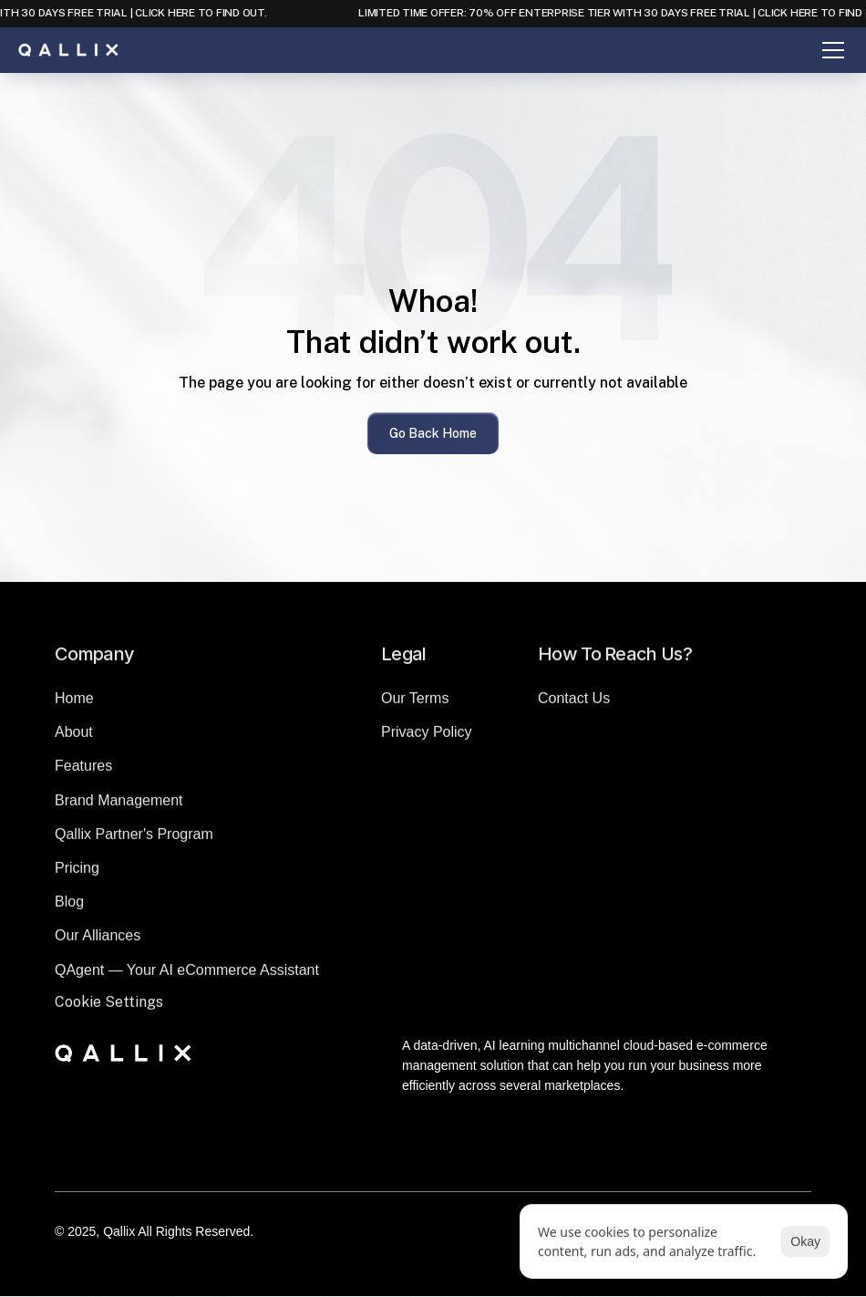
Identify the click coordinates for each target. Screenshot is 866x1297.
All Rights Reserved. (195, 1231)
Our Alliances (97, 941)
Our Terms (414, 704)
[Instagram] (454, 1159)
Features (83, 772)
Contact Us (574, 704)
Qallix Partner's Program (134, 839)
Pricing (77, 874)
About (74, 738)
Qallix (119, 1231)
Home (74, 704)
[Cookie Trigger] (109, 1008)
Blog (69, 908)
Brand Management (119, 806)
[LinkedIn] (411, 1159)
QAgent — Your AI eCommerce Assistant (187, 975)
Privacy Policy (426, 738)
